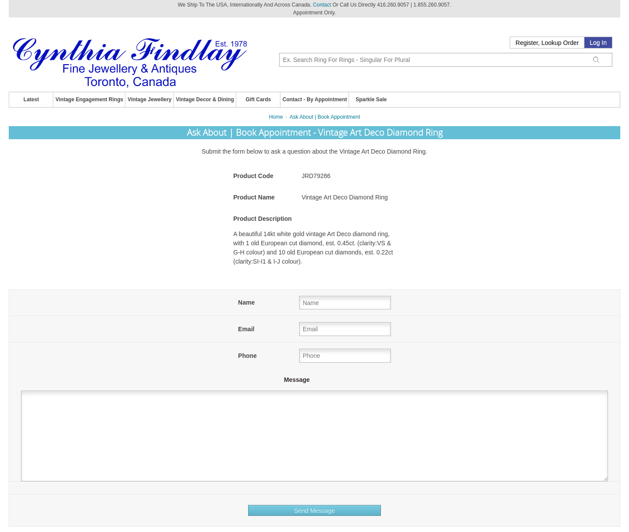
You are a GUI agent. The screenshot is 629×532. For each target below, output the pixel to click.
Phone (247, 355)
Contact (322, 5)
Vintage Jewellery (150, 99)
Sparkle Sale (371, 99)
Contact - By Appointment (315, 99)
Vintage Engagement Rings (89, 99)
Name (246, 302)
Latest (31, 99)
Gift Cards (258, 99)
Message (297, 379)
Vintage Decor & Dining (205, 99)
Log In (598, 42)
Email (246, 329)
